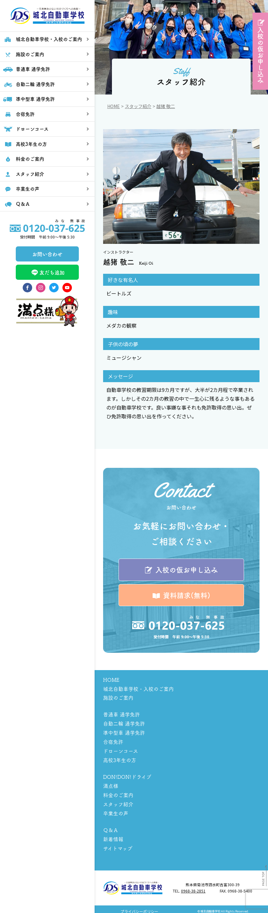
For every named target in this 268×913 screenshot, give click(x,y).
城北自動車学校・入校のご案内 (138, 689)
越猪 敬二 (165, 106)
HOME (111, 680)
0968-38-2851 (193, 886)
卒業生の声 (115, 810)
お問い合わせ (47, 275)
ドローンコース (120, 749)
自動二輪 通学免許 (124, 723)
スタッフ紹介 (138, 106)
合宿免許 (113, 740)
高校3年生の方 (119, 758)
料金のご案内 (118, 792)
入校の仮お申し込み (260, 55)
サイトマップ (117, 844)
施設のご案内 (118, 697)
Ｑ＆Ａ (110, 826)
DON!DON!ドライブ (127, 774)
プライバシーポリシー (139, 907)
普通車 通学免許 (121, 714)
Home (113, 106)
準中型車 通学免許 (124, 731)
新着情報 (113, 835)
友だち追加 (47, 294)
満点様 (110, 783)
